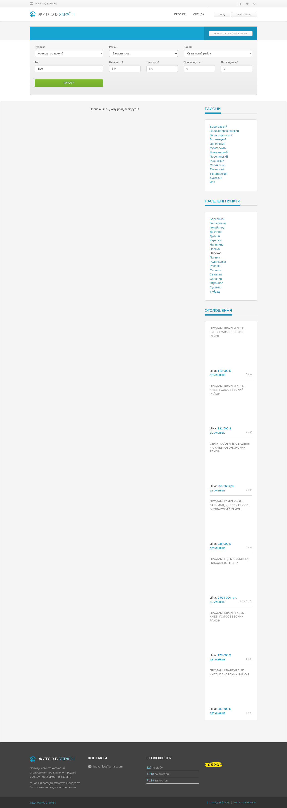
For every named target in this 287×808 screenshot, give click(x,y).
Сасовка (216, 270)
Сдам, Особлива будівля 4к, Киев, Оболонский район (230, 447)
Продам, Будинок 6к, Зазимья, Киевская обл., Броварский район (230, 505)
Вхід (222, 14)
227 (148, 767)
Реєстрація (244, 14)
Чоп (212, 182)
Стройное (216, 283)
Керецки (215, 240)
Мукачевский (219, 152)
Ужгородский (218, 173)
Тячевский (217, 169)
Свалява (216, 274)
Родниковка (218, 261)
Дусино (215, 236)
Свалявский (218, 165)
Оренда (198, 14)
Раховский (217, 160)
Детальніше (217, 375)
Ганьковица (218, 223)
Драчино (216, 231)
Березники (217, 219)
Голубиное (217, 227)
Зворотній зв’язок (245, 802)
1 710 (150, 774)
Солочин (216, 278)
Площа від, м (192, 62)
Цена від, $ (116, 62)
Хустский (216, 178)
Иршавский (217, 143)
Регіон (113, 46)
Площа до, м (229, 62)
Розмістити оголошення (230, 33)
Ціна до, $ (152, 62)
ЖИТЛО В (52, 14)
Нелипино (217, 244)
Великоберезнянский (224, 130)
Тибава (215, 291)
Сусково (215, 287)
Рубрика (40, 46)
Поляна (215, 257)
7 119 (150, 780)
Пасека (215, 249)
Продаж (180, 14)
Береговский (218, 126)
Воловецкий (218, 139)
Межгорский (218, 148)
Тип (37, 62)
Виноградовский (221, 135)
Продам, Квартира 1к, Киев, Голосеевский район (227, 332)
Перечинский (219, 156)
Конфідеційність (219, 802)
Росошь (215, 265)
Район (188, 46)
